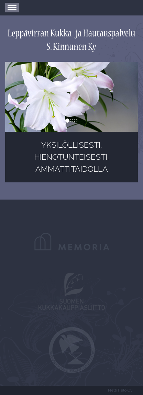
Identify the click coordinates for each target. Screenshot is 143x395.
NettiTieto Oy (120, 390)
